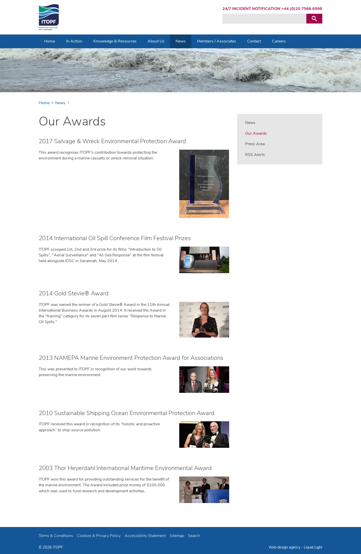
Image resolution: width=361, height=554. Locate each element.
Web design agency (285, 547)
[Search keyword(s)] (264, 19)
